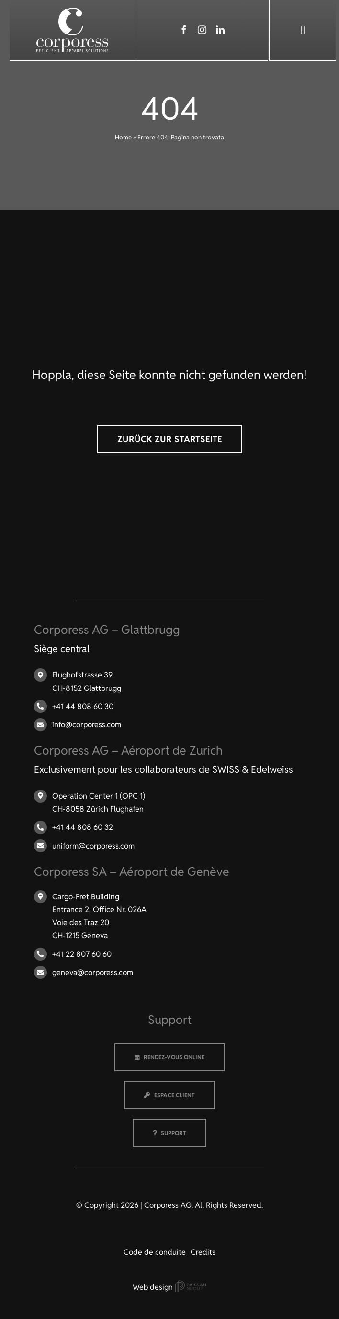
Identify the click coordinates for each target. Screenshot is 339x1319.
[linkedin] (220, 29)
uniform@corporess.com (93, 846)
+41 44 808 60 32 (82, 827)
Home (123, 137)
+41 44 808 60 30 (82, 706)
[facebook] (184, 29)
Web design (169, 1287)
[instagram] (202, 29)
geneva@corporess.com (92, 972)
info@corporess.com (86, 725)
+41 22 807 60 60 (82, 954)
